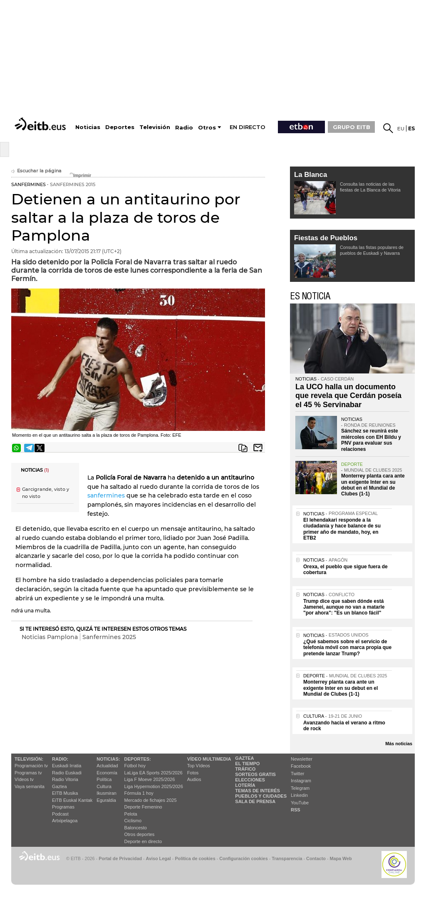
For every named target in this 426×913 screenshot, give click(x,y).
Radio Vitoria (65, 779)
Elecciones (250, 779)
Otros (207, 127)
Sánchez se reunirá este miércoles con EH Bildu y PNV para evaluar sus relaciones (371, 440)
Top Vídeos (198, 765)
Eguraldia (106, 800)
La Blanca (310, 175)
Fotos (193, 772)
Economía (107, 772)
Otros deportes (139, 834)
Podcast (60, 813)
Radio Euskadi (67, 772)
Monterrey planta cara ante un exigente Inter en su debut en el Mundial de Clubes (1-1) (373, 485)
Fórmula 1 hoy (139, 793)
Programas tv (28, 772)
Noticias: (108, 758)
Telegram (300, 788)
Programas (63, 806)
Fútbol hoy (135, 765)
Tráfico (245, 768)
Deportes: (137, 758)
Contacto (316, 858)
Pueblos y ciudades (261, 796)
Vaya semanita (30, 786)
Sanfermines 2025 (109, 637)
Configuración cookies (243, 858)
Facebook (301, 766)
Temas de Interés (257, 790)
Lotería (245, 785)
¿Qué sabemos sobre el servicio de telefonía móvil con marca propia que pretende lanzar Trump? (347, 648)
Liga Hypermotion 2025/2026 (153, 786)
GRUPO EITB (351, 127)
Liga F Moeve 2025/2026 (149, 779)
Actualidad (107, 765)
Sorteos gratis (255, 774)
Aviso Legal (158, 858)
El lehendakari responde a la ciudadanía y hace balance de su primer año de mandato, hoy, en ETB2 (342, 529)
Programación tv (31, 765)
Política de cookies (195, 858)
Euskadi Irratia (66, 765)
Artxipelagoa (64, 820)
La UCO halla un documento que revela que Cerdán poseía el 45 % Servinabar (348, 396)
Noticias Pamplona (50, 637)
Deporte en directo (143, 841)
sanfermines (106, 495)
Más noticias (398, 743)
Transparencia (287, 858)
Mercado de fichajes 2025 (150, 800)
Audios (194, 779)
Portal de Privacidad (120, 858)
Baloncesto (135, 827)
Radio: (60, 758)
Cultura (104, 786)
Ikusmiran (106, 793)
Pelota (130, 813)
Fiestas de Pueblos (325, 238)
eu (400, 128)
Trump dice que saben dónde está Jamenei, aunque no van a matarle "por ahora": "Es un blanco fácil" (343, 607)
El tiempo (247, 763)
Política (104, 779)
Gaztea (59, 786)
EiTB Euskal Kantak (72, 800)
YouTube (300, 802)
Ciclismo (133, 820)
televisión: (29, 758)
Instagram (301, 780)
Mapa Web (340, 858)
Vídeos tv (24, 779)
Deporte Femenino (143, 806)
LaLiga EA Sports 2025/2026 (153, 772)
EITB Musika (65, 793)
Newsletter (301, 758)
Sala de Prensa (255, 801)
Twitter (297, 773)
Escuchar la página (36, 171)
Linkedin (299, 795)
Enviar (258, 448)
